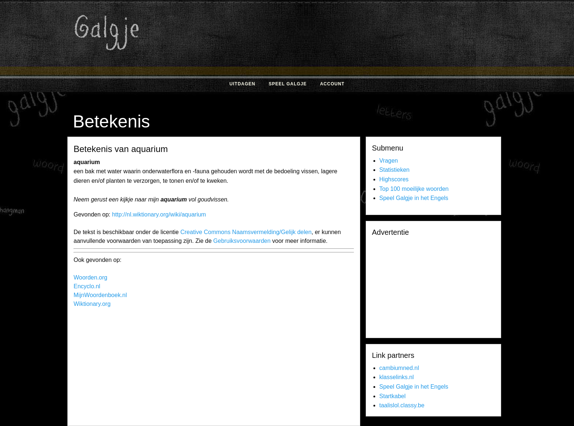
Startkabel (392, 396)
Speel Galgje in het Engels (413, 198)
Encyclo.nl (87, 286)
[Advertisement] (365, 58)
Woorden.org (90, 277)
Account (332, 83)
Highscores (394, 179)
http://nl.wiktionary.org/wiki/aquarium (159, 214)
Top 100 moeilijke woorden (413, 189)
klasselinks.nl (396, 377)
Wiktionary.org (92, 304)
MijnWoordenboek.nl (100, 295)
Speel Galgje (288, 83)
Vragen (388, 161)
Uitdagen (243, 83)
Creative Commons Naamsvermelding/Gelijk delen (246, 232)
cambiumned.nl (399, 368)
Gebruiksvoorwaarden (242, 241)
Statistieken (394, 170)
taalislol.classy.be (401, 405)
